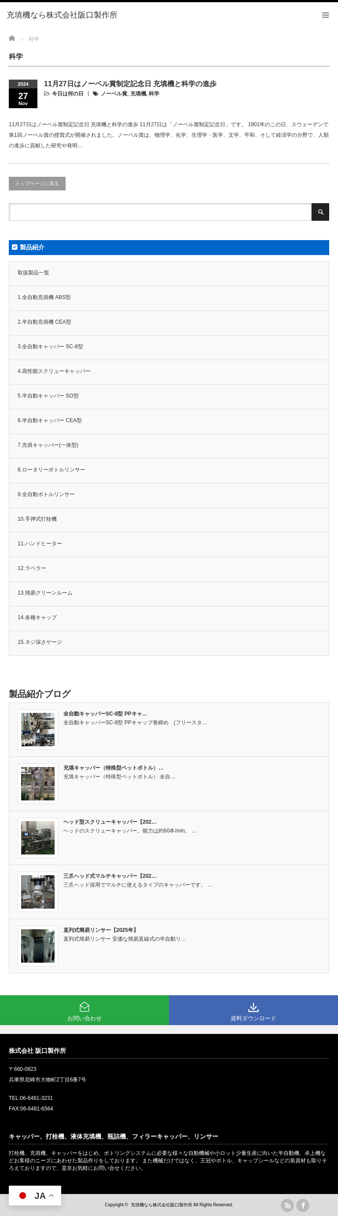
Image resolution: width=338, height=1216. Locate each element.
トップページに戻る (37, 183)
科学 (154, 94)
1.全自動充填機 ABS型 (44, 297)
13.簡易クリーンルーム (45, 593)
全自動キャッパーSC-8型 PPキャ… (105, 714)
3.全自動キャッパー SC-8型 (50, 346)
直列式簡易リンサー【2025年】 (101, 930)
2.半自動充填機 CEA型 (44, 322)
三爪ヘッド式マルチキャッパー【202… (110, 876)
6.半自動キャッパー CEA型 (50, 420)
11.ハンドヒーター (40, 543)
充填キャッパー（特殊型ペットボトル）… (113, 768)
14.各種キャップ (37, 617)
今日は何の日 (68, 94)
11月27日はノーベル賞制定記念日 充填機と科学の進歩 (130, 84)
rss (287, 1205)
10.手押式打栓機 (37, 519)
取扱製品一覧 (33, 273)
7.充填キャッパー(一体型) (48, 445)
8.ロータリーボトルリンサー (51, 470)
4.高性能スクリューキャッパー (54, 371)
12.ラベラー (32, 568)
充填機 (138, 94)
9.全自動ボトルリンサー (46, 494)
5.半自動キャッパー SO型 (48, 396)
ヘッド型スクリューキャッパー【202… (110, 822)
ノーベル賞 (114, 94)
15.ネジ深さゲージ (40, 642)
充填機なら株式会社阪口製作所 (161, 1204)
